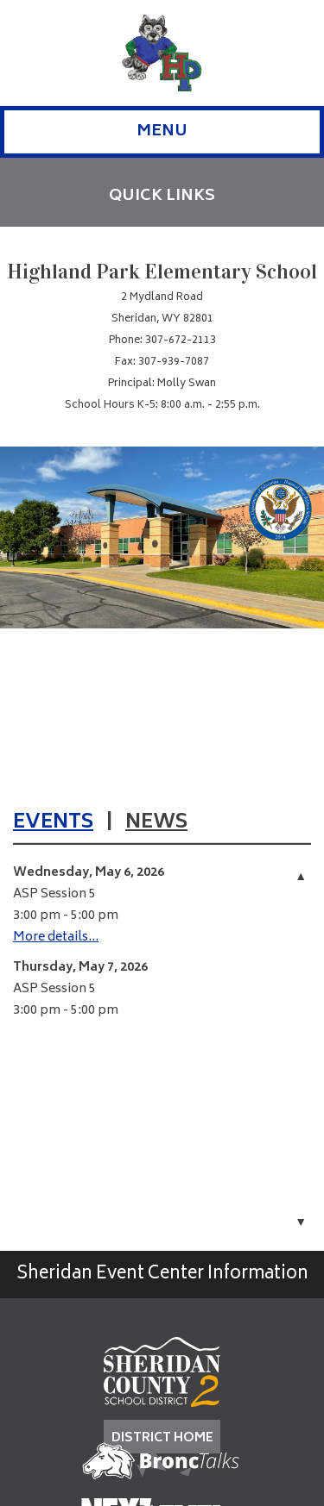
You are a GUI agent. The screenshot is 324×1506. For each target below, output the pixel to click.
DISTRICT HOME (162, 1438)
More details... (55, 937)
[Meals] (239, 586)
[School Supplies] (213, 491)
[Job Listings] (239, 539)
